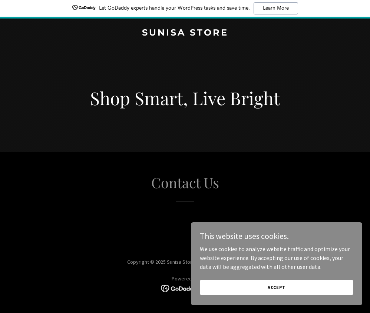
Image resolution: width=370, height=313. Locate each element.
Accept (287, 286)
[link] (185, 33)
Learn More (276, 8)
